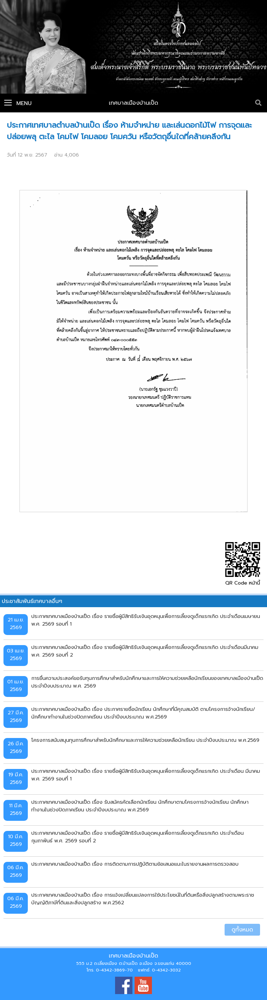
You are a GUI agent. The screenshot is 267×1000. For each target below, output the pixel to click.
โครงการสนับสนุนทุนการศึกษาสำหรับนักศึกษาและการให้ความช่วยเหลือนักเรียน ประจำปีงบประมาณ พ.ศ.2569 (145, 740)
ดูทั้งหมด (242, 930)
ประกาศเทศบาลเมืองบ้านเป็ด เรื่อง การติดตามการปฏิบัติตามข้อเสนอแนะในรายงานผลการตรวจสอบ (134, 864)
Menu (18, 103)
